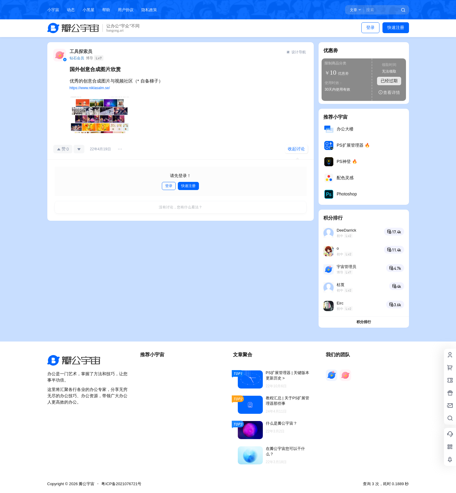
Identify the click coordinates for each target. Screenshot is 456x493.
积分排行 (364, 322)
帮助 (106, 10)
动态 (71, 10)
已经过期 (389, 80)
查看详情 (389, 92)
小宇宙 (53, 10)
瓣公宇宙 (86, 484)
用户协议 (126, 10)
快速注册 (395, 27)
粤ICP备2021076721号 (121, 484)
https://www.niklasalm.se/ (90, 88)
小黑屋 (88, 10)
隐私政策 (149, 10)
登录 (370, 27)
